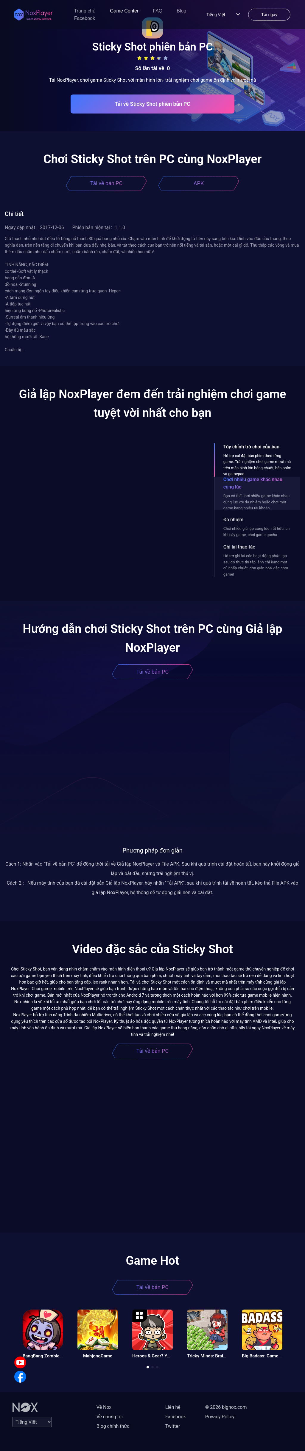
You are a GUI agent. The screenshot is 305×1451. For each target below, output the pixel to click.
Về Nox (104, 1407)
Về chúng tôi (110, 1417)
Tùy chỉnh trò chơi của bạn (251, 447)
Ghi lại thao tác (239, 547)
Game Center (124, 10)
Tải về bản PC (106, 183)
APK (199, 183)
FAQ (157, 10)
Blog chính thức (113, 1426)
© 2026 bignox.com (226, 1407)
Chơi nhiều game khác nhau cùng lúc (252, 483)
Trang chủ (85, 10)
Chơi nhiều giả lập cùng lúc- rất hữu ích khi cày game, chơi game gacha (256, 531)
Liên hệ (172, 1407)
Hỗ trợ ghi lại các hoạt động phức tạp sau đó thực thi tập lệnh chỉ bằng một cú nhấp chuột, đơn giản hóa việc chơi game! (255, 565)
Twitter (172, 1426)
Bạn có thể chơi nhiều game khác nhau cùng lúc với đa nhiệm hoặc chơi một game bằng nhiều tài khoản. (256, 502)
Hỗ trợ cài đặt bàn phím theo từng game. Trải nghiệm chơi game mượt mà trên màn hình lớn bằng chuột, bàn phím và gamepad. (257, 464)
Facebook (84, 18)
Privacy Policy (220, 1417)
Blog (181, 10)
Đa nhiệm (233, 519)
